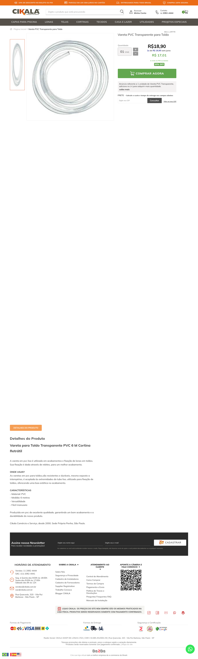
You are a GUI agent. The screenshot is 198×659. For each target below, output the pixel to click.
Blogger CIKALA (62, 593)
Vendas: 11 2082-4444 (26, 570)
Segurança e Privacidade (66, 575)
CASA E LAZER (123, 21)
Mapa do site (127, 644)
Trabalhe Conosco (63, 589)
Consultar (154, 100)
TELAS (64, 21)
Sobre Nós (60, 572)
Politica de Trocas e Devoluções (95, 591)
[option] (17, 64)
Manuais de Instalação (96, 600)
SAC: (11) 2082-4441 (25, 573)
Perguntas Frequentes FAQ (98, 596)
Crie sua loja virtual (78, 655)
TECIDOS (102, 21)
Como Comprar (93, 580)
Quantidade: (123, 45)
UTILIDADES (147, 21)
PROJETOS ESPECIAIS (174, 21)
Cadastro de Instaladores (67, 579)
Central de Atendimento (97, 576)
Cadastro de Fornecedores (67, 582)
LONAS (49, 21)
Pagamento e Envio (95, 587)
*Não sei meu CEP (169, 101)
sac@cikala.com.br (24, 589)
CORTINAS (82, 21)
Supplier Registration (65, 586)
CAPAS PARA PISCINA (24, 21)
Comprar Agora (150, 73)
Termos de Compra (95, 583)
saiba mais (124, 89)
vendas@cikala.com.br (25, 586)
